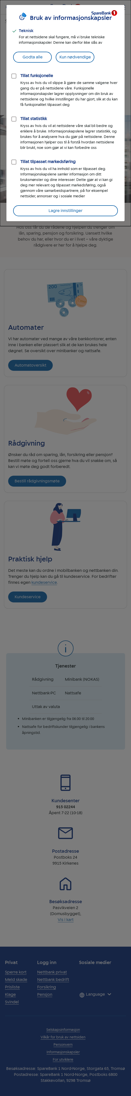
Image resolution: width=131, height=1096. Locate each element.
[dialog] (65, 113)
